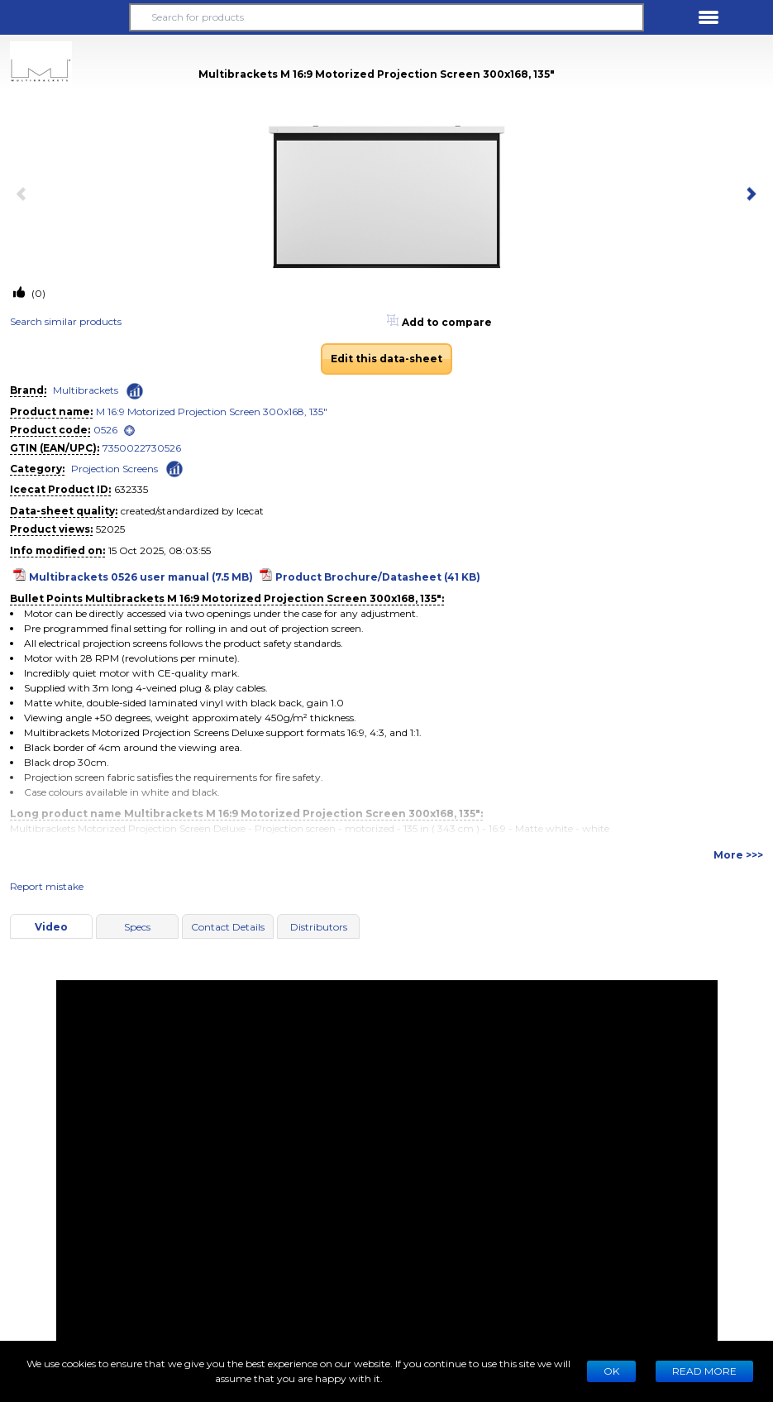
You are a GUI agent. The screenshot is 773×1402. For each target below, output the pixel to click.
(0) (37, 293)
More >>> (738, 855)
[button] (64, 17)
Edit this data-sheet (386, 358)
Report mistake (47, 886)
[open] (129, 430)
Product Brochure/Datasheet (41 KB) (377, 577)
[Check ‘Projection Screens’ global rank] (174, 468)
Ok (611, 1371)
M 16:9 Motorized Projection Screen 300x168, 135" (211, 411)
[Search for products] (386, 17)
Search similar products (66, 321)
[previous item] (25, 195)
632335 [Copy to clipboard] (131, 489)
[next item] (748, 195)
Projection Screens (114, 468)
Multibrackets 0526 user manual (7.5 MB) (141, 577)
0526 (105, 429)
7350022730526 (142, 448)
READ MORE (704, 1371)
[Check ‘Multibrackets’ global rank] (135, 391)
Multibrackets (85, 390)
